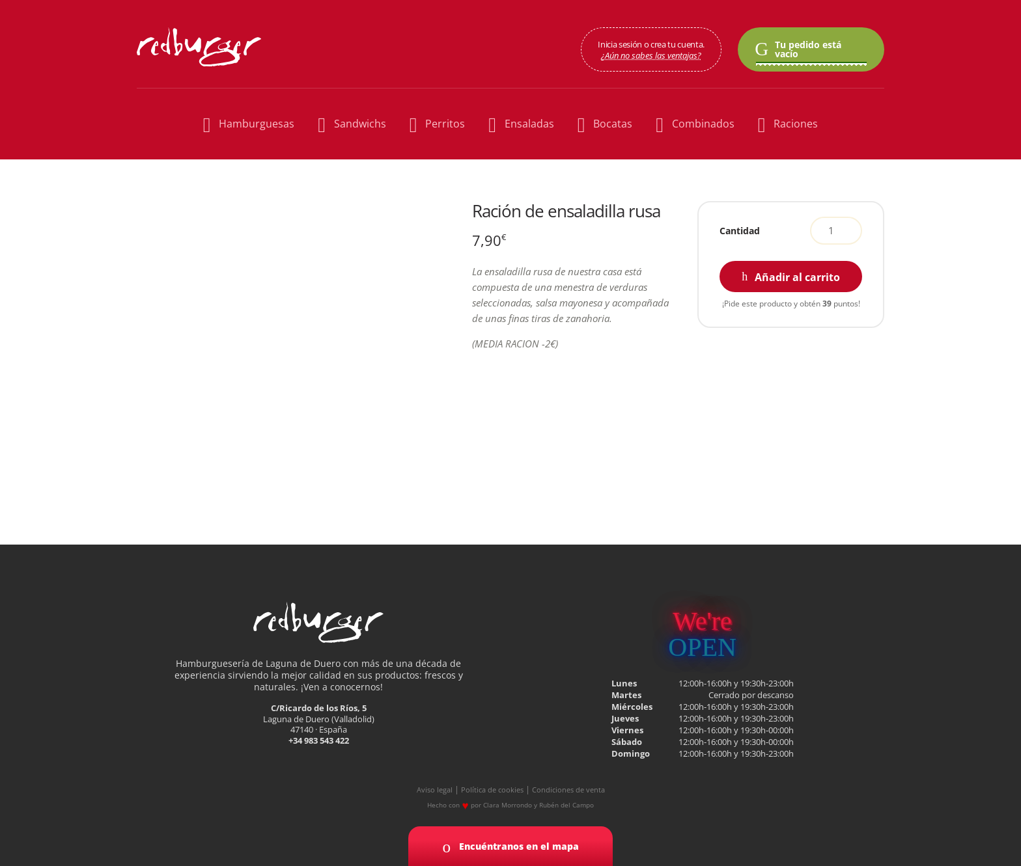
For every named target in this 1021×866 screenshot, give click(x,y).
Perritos (437, 124)
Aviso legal (435, 789)
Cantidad (740, 230)
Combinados (695, 124)
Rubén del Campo (566, 804)
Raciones (788, 124)
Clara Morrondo (507, 804)
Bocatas (605, 124)
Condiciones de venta (568, 789)
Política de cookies (492, 789)
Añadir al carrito (797, 277)
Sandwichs (351, 124)
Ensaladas (520, 124)
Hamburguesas (248, 124)
